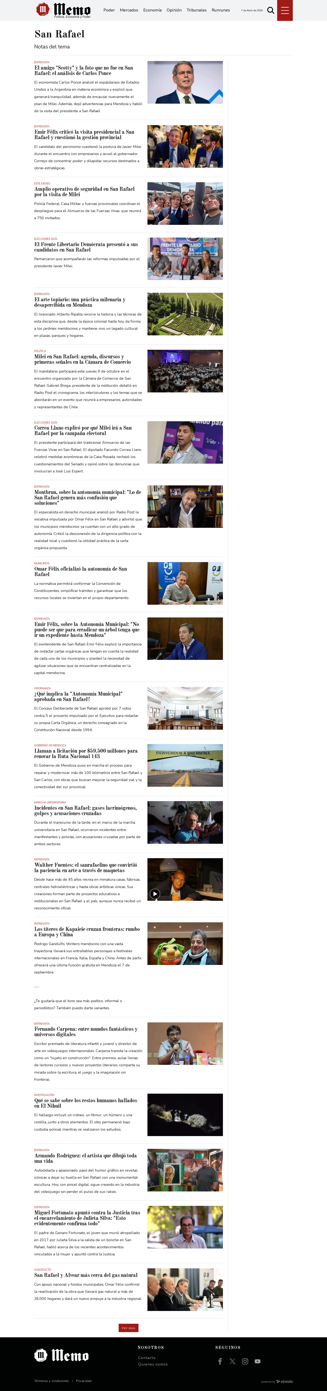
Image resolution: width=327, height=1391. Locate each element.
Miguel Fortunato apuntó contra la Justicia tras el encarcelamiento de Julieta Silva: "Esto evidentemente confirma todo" (87, 1218)
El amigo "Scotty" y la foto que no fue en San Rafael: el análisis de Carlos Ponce (83, 70)
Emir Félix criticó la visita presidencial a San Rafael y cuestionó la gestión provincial (84, 135)
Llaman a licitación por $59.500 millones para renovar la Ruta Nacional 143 (86, 753)
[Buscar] (271, 10)
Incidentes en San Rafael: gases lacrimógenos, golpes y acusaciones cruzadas (85, 811)
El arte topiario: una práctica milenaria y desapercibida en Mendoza (79, 302)
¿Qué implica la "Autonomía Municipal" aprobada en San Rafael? (78, 696)
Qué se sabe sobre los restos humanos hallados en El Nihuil (85, 1103)
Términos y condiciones (51, 1381)
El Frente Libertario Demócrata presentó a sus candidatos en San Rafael (86, 247)
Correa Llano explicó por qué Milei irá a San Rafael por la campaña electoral (83, 430)
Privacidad (84, 1381)
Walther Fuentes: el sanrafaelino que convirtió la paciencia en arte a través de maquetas (85, 868)
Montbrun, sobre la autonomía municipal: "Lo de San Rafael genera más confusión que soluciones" (87, 498)
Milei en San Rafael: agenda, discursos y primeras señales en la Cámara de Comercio (82, 359)
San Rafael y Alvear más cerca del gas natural (85, 1275)
